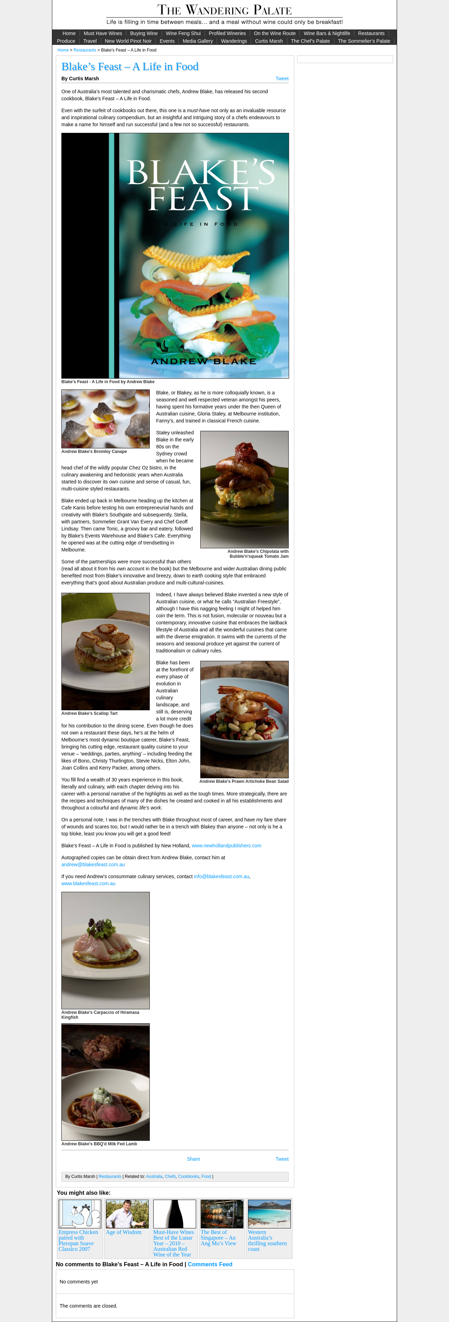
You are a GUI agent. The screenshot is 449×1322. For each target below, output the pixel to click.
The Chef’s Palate (310, 41)
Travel (89, 41)
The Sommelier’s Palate (364, 41)
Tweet (282, 78)
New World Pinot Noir (128, 41)
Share (193, 1159)
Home (68, 33)
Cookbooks (188, 1176)
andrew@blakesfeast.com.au (93, 864)
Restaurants (371, 33)
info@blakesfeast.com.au (221, 876)
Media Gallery (198, 41)
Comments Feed (210, 1264)
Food (206, 1176)
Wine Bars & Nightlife (327, 33)
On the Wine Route (275, 33)
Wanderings (234, 41)
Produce (66, 41)
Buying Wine (144, 33)
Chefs (170, 1176)
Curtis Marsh (269, 41)
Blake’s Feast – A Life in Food (130, 66)
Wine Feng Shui (183, 33)
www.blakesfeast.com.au (88, 883)
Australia (154, 1176)
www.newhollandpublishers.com (226, 845)
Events (167, 41)
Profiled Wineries (227, 33)
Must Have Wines (103, 33)
